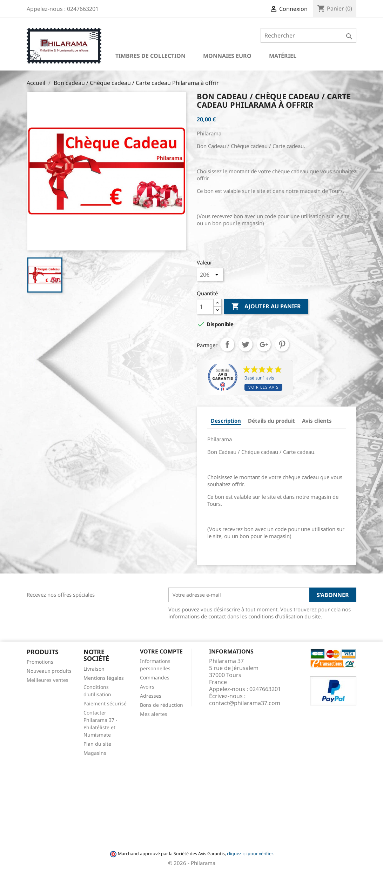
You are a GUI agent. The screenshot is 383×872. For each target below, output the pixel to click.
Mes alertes (153, 714)
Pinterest (282, 344)
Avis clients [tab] (317, 420)
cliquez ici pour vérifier (250, 854)
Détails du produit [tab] (271, 420)
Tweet (245, 344)
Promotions (40, 661)
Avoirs (147, 686)
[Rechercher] (308, 35)
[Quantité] (205, 306)
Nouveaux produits (49, 671)
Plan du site (97, 743)
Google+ (264, 344)
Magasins (94, 753)
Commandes (154, 677)
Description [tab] (226, 420)
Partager (227, 344)
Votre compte (161, 651)
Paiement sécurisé (105, 703)
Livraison (94, 668)
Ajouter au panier (266, 306)
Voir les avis (263, 387)
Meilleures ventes (47, 680)
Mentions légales (103, 678)
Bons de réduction (161, 705)
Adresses (150, 695)
